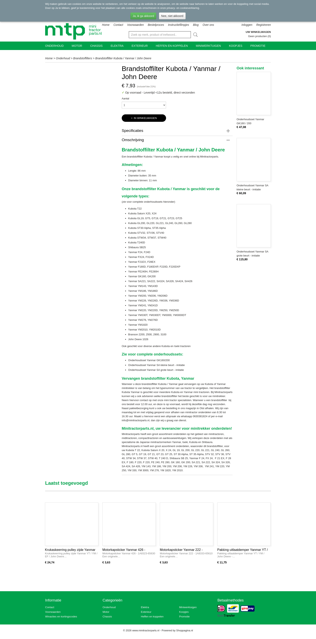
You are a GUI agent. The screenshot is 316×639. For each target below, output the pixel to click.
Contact (118, 24)
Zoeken (195, 35)
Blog (196, 24)
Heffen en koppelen (172, 45)
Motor (77, 45)
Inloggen (246, 24)
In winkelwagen (145, 118)
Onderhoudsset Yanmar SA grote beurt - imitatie (156, 369)
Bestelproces (156, 24)
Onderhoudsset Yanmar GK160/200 (149, 360)
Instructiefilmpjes (178, 24)
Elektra (117, 45)
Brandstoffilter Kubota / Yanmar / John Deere (123, 58)
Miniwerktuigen (208, 45)
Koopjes (235, 45)
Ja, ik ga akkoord (143, 16)
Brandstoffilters (82, 58)
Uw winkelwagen (258, 31)
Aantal (125, 98)
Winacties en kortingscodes (61, 616)
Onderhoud (54, 45)
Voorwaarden (135, 24)
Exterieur (140, 45)
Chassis (96, 45)
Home (105, 24)
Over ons (208, 24)
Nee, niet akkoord (172, 16)
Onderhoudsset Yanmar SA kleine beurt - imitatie (156, 365)
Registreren (263, 24)
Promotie (257, 45)
